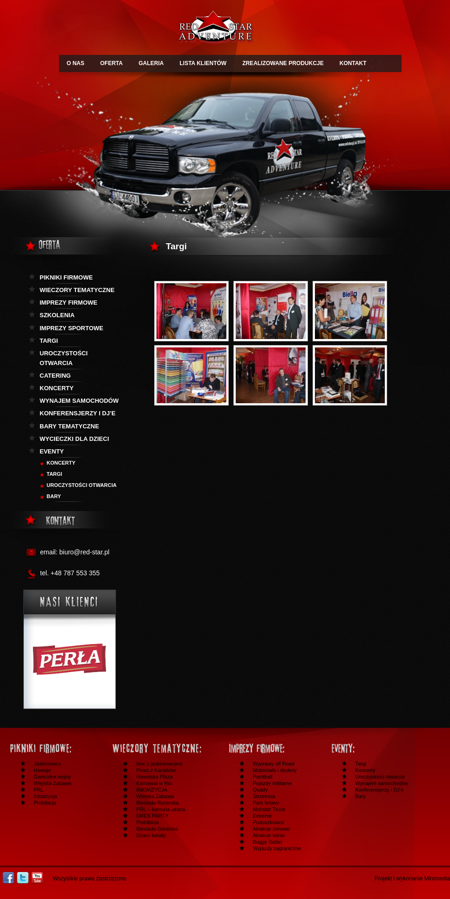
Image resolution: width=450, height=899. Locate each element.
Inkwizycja (45, 796)
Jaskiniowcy (47, 763)
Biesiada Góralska (157, 829)
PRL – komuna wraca (160, 809)
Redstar (215, 28)
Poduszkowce (269, 822)
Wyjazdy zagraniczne (277, 848)
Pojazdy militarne (272, 783)
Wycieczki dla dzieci (74, 438)
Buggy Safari (267, 842)
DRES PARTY (152, 816)
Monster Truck (269, 809)
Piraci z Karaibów (156, 770)
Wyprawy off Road (274, 763)
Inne (375, 748)
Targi (49, 340)
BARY (54, 496)
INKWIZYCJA (152, 789)
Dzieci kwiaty (151, 835)
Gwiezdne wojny (52, 776)
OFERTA (111, 63)
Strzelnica (264, 796)
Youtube (37, 878)
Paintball (263, 776)
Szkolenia (57, 315)
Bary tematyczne (69, 426)
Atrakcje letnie (269, 835)
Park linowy (266, 803)
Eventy (52, 451)
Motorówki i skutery (275, 770)
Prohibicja (45, 803)
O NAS (75, 63)
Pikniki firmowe (66, 277)
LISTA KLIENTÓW (202, 63)
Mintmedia (437, 878)
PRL (39, 789)
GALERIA (151, 63)
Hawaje (42, 770)
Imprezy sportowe (71, 328)
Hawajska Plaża (154, 776)
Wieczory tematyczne (77, 289)
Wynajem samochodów (79, 400)
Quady (260, 789)
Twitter (23, 878)
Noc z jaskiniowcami (159, 763)
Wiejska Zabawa (53, 783)
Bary (360, 796)
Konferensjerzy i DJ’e (379, 789)
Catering (55, 375)
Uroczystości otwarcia (64, 358)
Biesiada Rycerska (157, 803)
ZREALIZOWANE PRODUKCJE (283, 63)
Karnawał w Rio (154, 783)
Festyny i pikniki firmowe (54, 748)
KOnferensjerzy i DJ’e (78, 413)
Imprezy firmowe (68, 302)
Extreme (262, 816)
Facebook (8, 878)
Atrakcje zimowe (271, 829)
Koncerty (57, 388)
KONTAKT (353, 63)
